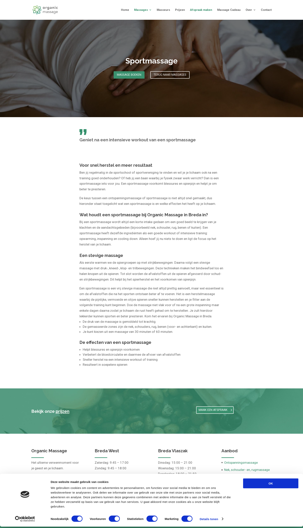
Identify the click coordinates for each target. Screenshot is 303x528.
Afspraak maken (201, 10)
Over (249, 10)
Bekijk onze (50, 411)
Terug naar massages (170, 74)
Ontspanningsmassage (241, 462)
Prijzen (180, 10)
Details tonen (209, 520)
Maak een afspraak (213, 410)
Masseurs (163, 10)
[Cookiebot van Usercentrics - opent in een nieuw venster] (25, 520)
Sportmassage (151, 60)
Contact (266, 10)
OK (271, 484)
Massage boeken (129, 74)
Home (125, 10)
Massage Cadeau (229, 10)
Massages (141, 10)
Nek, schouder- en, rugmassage (247, 470)
